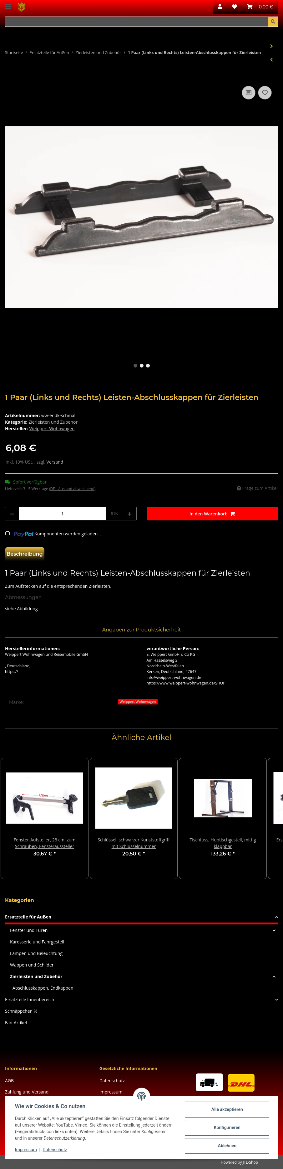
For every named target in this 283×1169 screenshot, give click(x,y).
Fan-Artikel (16, 1022)
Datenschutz (112, 1081)
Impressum (26, 1149)
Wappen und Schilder (31, 965)
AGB (9, 1081)
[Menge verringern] (12, 513)
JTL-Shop (250, 1162)
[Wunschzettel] (234, 7)
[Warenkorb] (260, 7)
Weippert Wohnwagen (137, 701)
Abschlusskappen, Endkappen (43, 988)
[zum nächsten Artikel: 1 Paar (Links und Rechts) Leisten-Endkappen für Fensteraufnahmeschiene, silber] (271, 46)
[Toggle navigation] (8, 4)
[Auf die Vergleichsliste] (248, 93)
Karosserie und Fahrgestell (37, 942)
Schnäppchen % (21, 1011)
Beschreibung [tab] (25, 554)
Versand (55, 462)
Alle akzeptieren (226, 1109)
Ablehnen (226, 1145)
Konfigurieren (226, 1127)
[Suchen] (136, 22)
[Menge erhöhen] (129, 513)
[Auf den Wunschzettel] (265, 93)
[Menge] (62, 513)
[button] (220, 7)
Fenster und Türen (29, 930)
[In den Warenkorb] (10, 77)
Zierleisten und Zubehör (53, 422)
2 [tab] (142, 366)
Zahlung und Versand (26, 1092)
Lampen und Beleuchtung (36, 953)
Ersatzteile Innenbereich (29, 999)
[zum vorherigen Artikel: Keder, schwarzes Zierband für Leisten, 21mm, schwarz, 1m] (271, 59)
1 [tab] (135, 366)
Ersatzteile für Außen (28, 917)
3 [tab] (148, 366)
